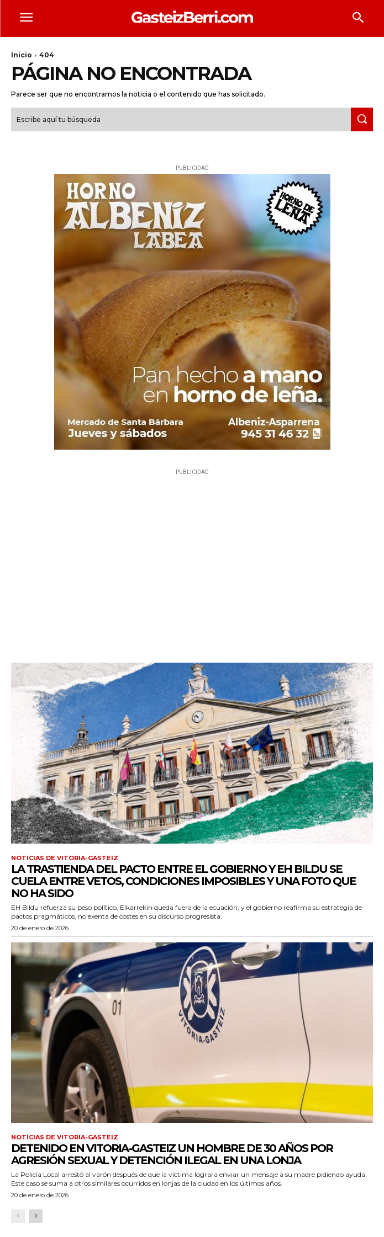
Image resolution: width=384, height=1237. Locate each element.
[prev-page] (18, 1216)
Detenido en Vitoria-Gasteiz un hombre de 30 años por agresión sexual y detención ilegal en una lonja (172, 1154)
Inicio (21, 55)
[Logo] (192, 16)
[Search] (362, 119)
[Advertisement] (192, 555)
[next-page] (36, 1216)
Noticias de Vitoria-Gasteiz (64, 858)
